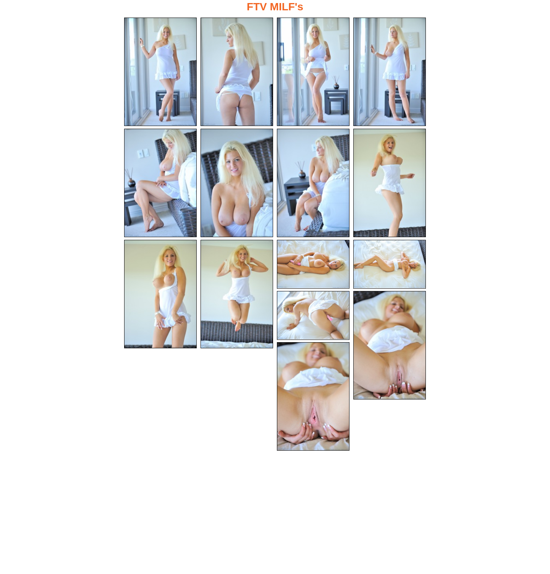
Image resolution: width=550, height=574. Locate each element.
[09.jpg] (160, 294)
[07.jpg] (313, 183)
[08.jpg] (389, 183)
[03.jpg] (313, 72)
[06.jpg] (237, 183)
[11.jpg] (313, 264)
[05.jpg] (160, 183)
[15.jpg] (313, 396)
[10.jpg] (237, 294)
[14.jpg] (389, 345)
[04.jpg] (389, 72)
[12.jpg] (389, 264)
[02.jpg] (237, 72)
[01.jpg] (160, 72)
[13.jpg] (313, 315)
